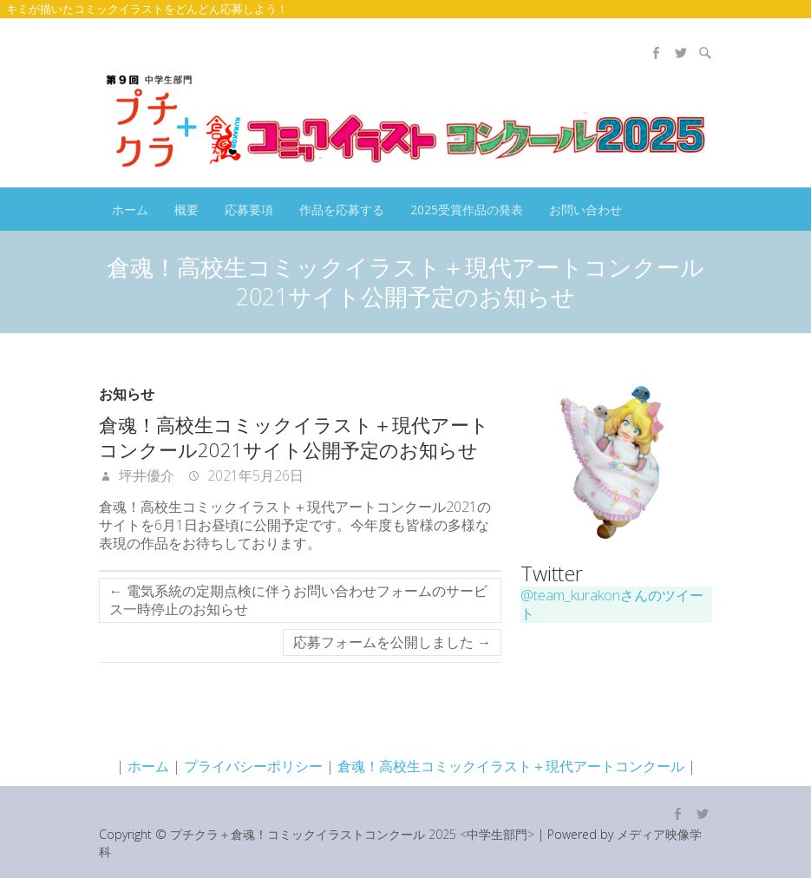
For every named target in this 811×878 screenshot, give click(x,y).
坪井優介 (144, 475)
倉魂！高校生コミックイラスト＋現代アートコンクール (510, 766)
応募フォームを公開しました (392, 642)
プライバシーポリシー (253, 766)
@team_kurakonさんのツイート (611, 604)
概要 (186, 209)
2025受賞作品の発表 (466, 209)
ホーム (130, 209)
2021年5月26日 (254, 475)
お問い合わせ (585, 209)
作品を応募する (341, 209)
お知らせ (126, 394)
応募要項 (249, 209)
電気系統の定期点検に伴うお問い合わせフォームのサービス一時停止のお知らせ (298, 600)
